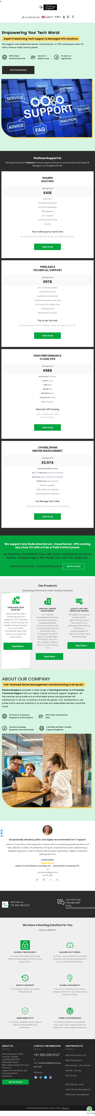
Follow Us (38, 1072)
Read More (18, 646)
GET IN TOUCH (73, 566)
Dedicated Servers (73, 1060)
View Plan (47, 247)
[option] (47, 854)
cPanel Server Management (78, 1089)
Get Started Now (19, 70)
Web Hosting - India (74, 1084)
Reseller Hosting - (74, 1070)
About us (65, 1108)
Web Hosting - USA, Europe (77, 1065)
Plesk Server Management (77, 1094)
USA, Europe (71, 1075)
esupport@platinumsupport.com (47, 1065)
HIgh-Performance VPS (75, 1055)
